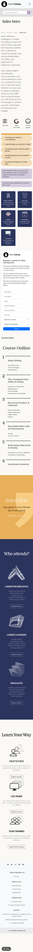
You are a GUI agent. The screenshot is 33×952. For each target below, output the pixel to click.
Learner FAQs (16, 902)
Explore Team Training (16, 847)
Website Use (16, 892)
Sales (15, 32)
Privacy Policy (16, 889)
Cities (16, 876)
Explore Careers (16, 606)
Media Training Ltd (19, 931)
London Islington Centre (16, 905)
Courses (9, 32)
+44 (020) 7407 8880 (17, 923)
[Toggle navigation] (29, 4)
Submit (16, 329)
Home (3, 32)
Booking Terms (16, 886)
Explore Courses (16, 777)
